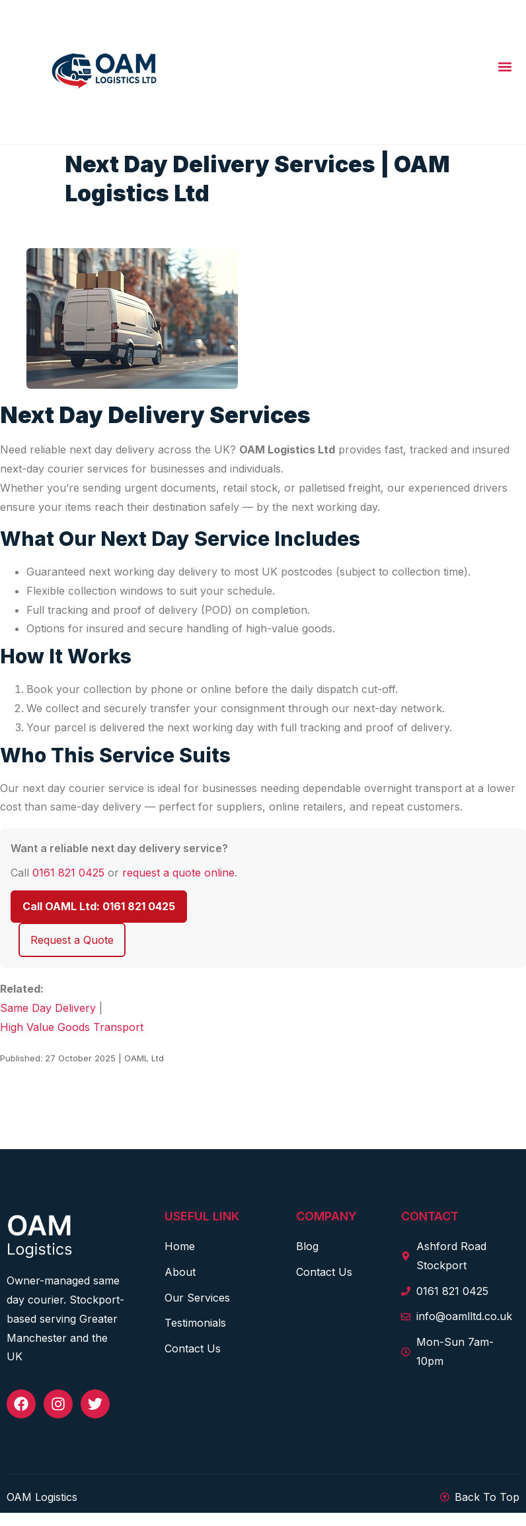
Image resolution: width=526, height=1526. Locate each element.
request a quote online (178, 872)
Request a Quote (72, 939)
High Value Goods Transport (71, 1027)
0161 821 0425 (68, 872)
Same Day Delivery (48, 1007)
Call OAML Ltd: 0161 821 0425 (98, 906)
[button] (504, 67)
